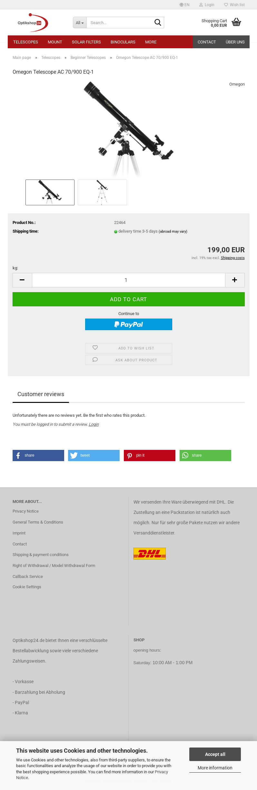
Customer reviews (40, 394)
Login (94, 424)
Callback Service (28, 576)
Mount (55, 42)
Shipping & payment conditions (41, 554)
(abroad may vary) (173, 231)
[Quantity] (128, 280)
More (150, 42)
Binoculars (123, 42)
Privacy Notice (26, 511)
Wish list (234, 5)
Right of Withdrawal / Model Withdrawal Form (54, 565)
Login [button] (206, 5)
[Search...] (79, 22)
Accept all (215, 754)
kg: (15, 267)
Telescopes (25, 42)
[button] (184, 5)
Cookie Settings (27, 586)
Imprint (19, 533)
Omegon (237, 84)
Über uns (235, 42)
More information (215, 767)
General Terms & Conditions (38, 522)
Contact (207, 42)
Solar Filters (86, 42)
